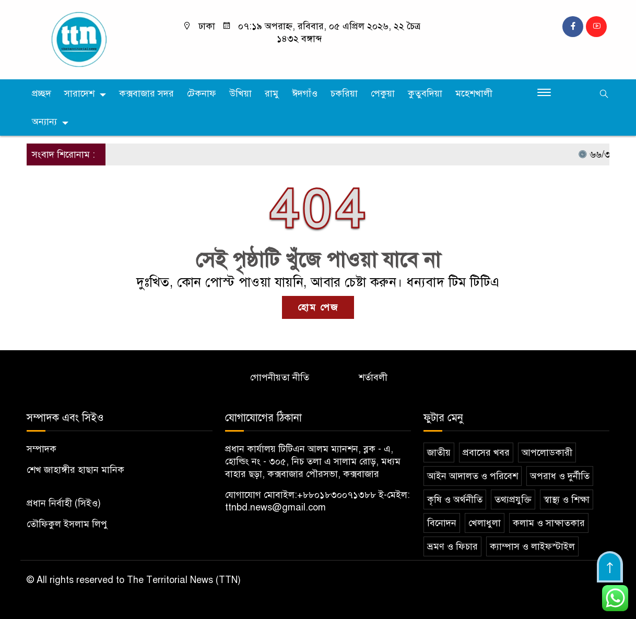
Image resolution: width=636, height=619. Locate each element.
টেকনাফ (201, 93)
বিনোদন (441, 523)
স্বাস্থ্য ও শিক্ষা (567, 499)
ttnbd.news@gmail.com (275, 507)
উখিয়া (240, 93)
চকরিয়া (344, 93)
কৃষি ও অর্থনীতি (454, 499)
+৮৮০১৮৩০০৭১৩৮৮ (336, 495)
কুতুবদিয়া (425, 93)
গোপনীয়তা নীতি (279, 377)
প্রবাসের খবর (486, 452)
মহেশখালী (473, 93)
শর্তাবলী (373, 377)
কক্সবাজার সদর (146, 93)
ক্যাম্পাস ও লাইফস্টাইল (532, 546)
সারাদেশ (79, 93)
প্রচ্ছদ (41, 93)
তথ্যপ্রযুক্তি (513, 499)
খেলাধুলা (484, 523)
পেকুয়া (383, 93)
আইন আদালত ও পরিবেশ (472, 476)
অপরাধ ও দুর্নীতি (560, 476)
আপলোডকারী (547, 452)
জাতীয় (439, 452)
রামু (272, 93)
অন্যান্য (44, 121)
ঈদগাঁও (304, 93)
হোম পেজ (318, 307)
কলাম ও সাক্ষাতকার (549, 523)
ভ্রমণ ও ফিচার (452, 546)
